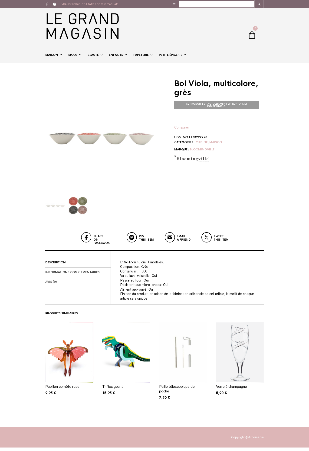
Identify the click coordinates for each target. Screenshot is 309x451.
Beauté (93, 56)
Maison (51, 56)
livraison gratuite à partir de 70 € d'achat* (89, 4)
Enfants (116, 56)
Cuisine (202, 145)
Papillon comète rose (62, 390)
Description (55, 266)
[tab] (78, 266)
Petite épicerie (170, 56)
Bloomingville (202, 153)
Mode (72, 56)
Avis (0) (51, 285)
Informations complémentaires (72, 275)
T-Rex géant (112, 390)
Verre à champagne (231, 390)
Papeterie (141, 56)
